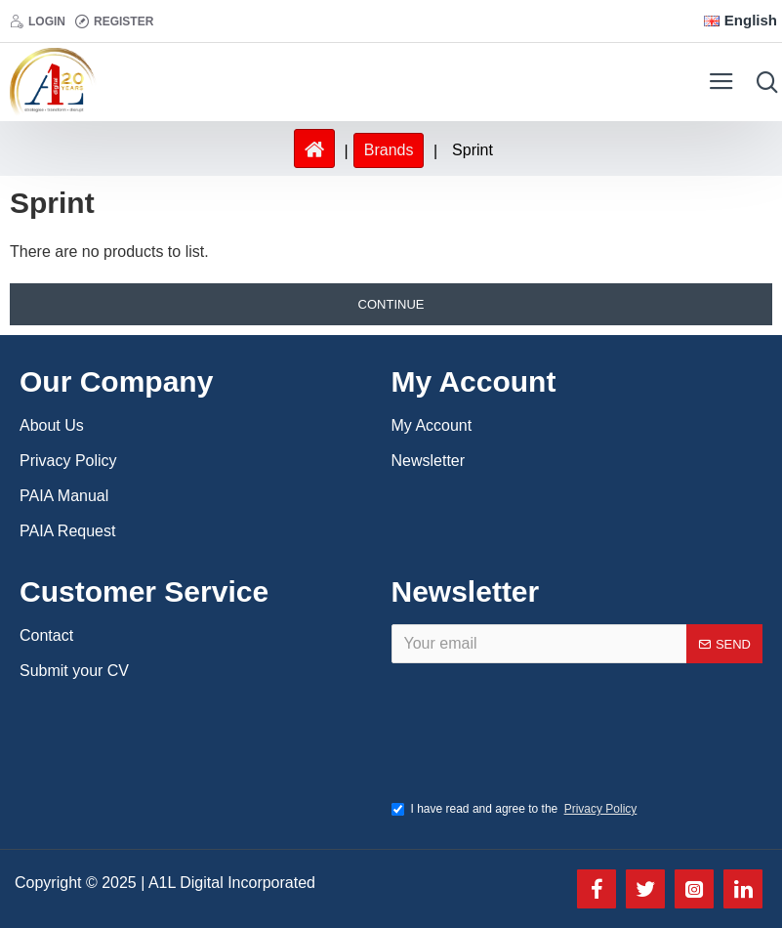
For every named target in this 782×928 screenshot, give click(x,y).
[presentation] (542, 739)
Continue (391, 304)
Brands (389, 150)
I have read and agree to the (515, 809)
